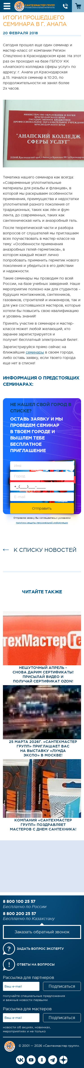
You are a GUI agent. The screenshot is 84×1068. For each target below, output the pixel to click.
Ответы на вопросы (36, 964)
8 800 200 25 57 (19, 913)
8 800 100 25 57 (19, 901)
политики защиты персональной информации (42, 522)
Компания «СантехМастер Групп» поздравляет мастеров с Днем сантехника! (43, 824)
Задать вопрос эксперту (40, 948)
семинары (35, 352)
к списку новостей (45, 550)
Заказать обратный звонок (42, 932)
